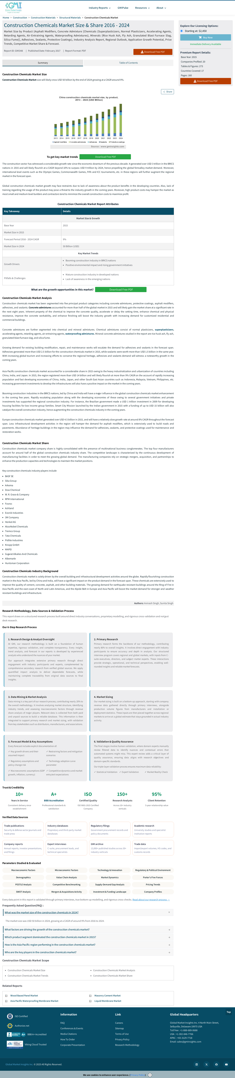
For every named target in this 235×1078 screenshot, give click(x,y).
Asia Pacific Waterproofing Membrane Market (34, 1001)
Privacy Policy (137, 1074)
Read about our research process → (151, 899)
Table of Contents (128, 62)
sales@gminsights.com (188, 1041)
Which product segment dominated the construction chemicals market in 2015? (89, 937)
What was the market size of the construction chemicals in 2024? (89, 912)
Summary (43, 62)
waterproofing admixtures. (80, 333)
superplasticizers (164, 329)
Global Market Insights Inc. (19, 1064)
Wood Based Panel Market (24, 995)
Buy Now (206, 37)
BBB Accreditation (54, 800)
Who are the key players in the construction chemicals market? (89, 952)
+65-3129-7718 (184, 1037)
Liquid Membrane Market (107, 1001)
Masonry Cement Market (107, 995)
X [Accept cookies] (150, 1075)
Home (6, 17)
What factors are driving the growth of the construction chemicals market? (89, 929)
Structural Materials (70, 17)
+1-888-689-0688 (188, 1030)
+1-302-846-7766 (184, 1034)
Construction (20, 17)
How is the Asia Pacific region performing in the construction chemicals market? (89, 944)
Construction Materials (43, 17)
